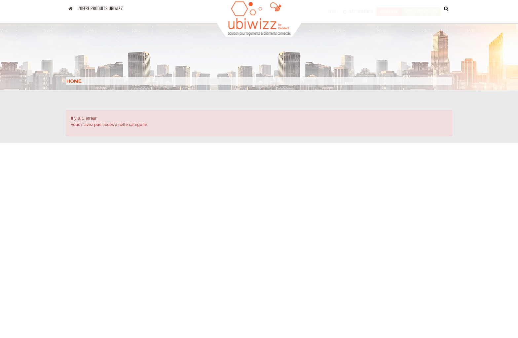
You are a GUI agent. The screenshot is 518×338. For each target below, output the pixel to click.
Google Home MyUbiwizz (92, 268)
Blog (332, 8)
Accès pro (389, 8)
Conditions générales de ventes (298, 247)
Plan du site (277, 258)
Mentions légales (216, 261)
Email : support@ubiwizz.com (395, 267)
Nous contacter (280, 236)
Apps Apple (78, 247)
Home (74, 81)
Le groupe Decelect (219, 237)
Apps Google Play (84, 258)
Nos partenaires (215, 249)
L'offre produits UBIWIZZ (100, 8)
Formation (274, 268)
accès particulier (421, 8)
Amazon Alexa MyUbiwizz (92, 279)
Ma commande (358, 8)
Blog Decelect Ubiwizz (89, 236)
